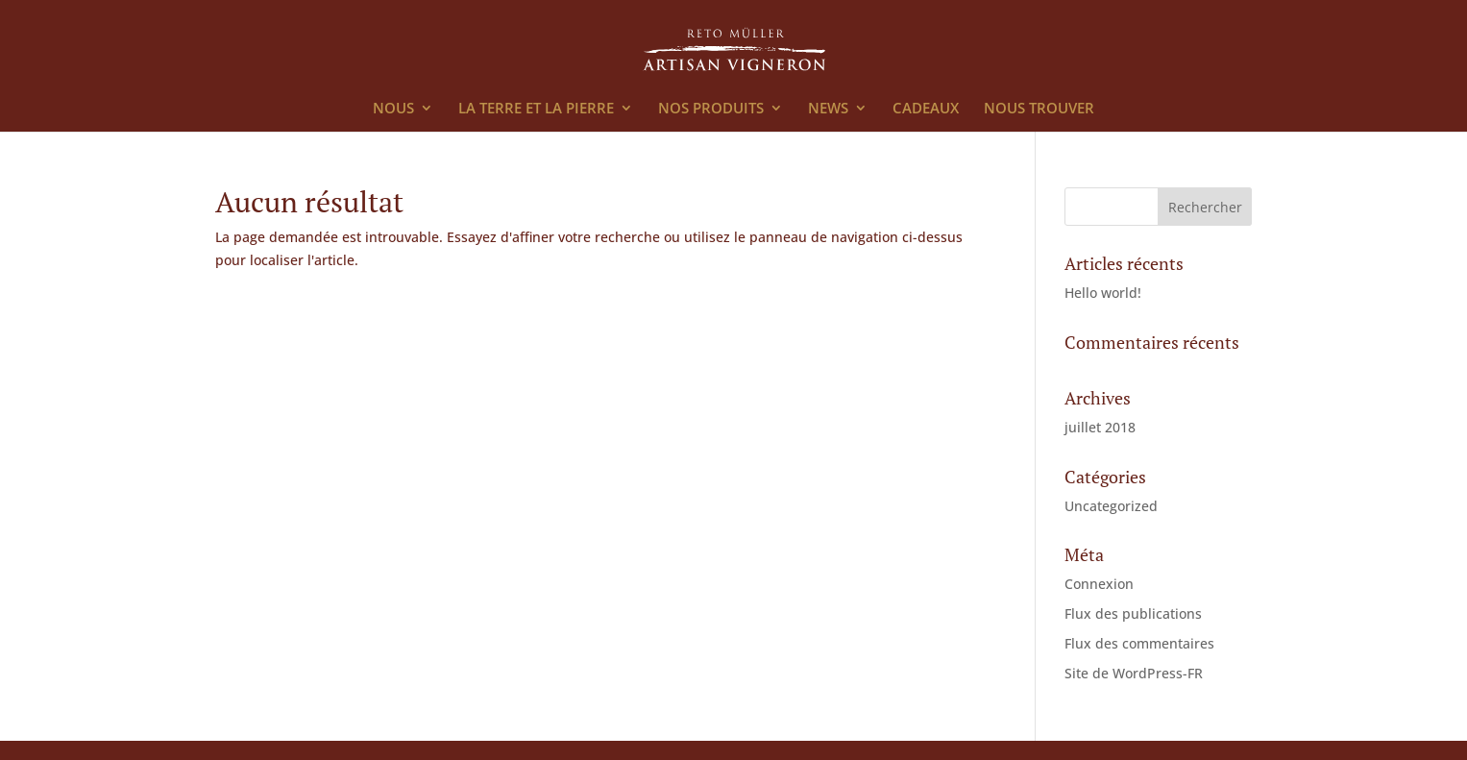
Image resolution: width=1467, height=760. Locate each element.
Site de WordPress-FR (1133, 673)
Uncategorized (1111, 506)
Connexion (1099, 584)
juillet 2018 (1100, 427)
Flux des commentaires (1139, 643)
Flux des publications (1133, 613)
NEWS (828, 109)
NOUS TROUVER (1039, 109)
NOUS (393, 109)
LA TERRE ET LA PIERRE (536, 109)
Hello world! (1102, 292)
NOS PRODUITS (711, 109)
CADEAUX (925, 109)
